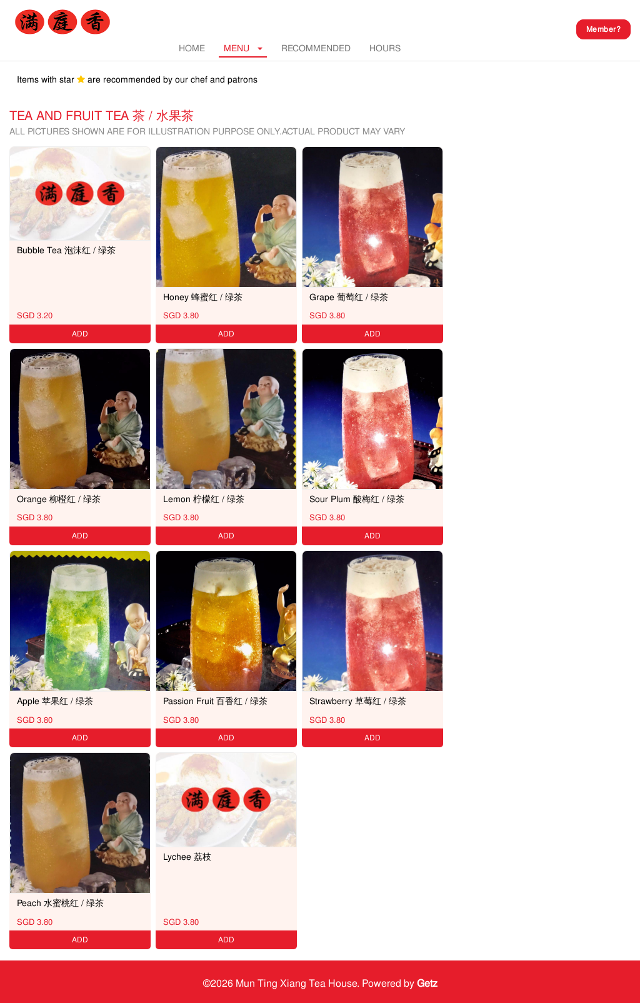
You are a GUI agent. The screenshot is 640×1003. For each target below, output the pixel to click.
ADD (80, 334)
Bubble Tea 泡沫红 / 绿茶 (66, 250)
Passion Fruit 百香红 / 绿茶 (215, 701)
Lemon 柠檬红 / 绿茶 (203, 499)
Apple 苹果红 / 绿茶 (55, 701)
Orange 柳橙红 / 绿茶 (59, 499)
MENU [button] (243, 48)
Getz (427, 983)
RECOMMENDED (316, 48)
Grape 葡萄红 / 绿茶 (348, 297)
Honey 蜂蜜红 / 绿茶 (202, 297)
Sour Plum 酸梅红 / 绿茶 (356, 499)
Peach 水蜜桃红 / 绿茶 (60, 903)
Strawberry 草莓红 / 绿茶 (357, 701)
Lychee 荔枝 (187, 856)
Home (192, 48)
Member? (603, 29)
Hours (385, 48)
